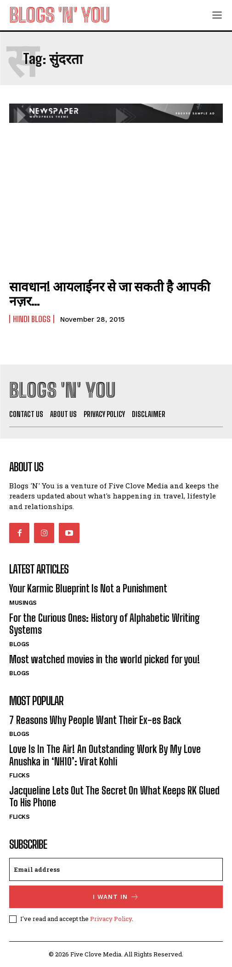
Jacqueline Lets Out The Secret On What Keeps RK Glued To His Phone (114, 796)
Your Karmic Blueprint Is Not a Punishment (88, 588)
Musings (23, 602)
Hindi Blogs (32, 319)
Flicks (19, 775)
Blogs (19, 644)
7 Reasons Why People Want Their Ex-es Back (95, 720)
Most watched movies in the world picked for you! (104, 659)
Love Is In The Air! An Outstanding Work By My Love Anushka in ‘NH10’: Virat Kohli (105, 755)
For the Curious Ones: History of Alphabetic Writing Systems (104, 624)
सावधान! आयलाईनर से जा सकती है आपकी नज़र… (109, 293)
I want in (116, 896)
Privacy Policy (111, 919)
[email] (116, 869)
